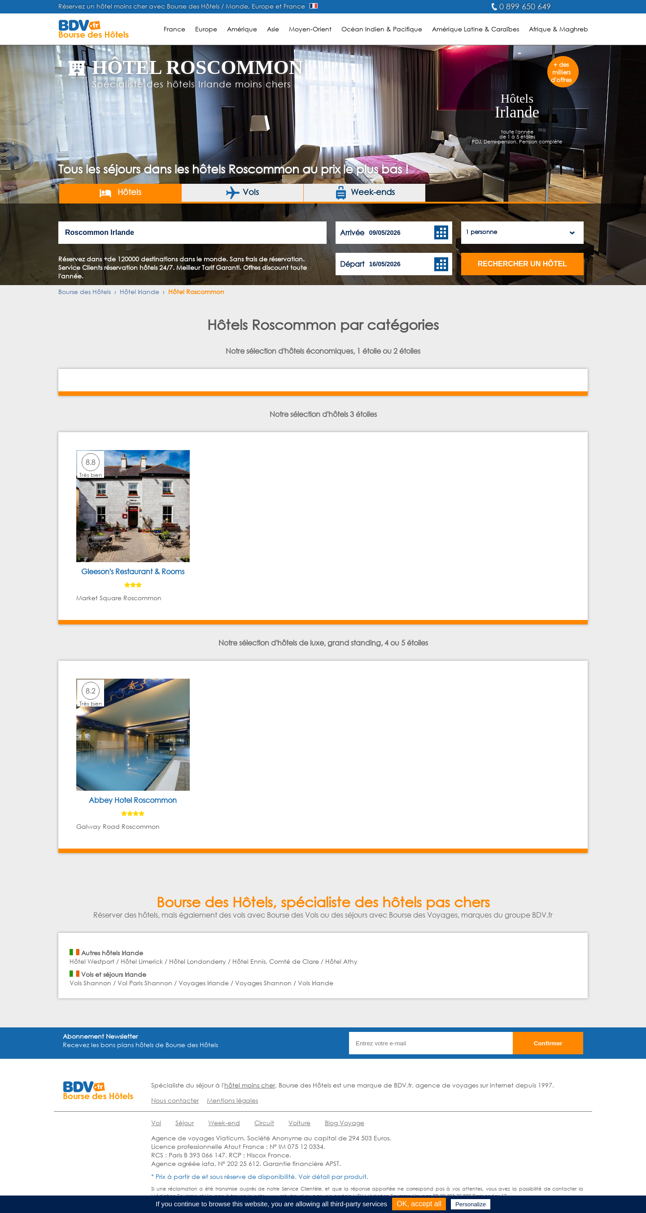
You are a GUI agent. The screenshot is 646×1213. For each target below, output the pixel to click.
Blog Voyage (344, 1122)
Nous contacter (175, 1100)
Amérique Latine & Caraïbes (475, 29)
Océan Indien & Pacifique (381, 29)
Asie (273, 29)
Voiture (299, 1122)
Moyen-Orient (310, 29)
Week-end (224, 1122)
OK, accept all (419, 1204)
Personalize (470, 1204)
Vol (156, 1122)
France (174, 29)
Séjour (184, 1122)
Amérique (242, 29)
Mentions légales (232, 1100)
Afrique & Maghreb (558, 29)
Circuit (264, 1122)
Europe (206, 29)
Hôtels (120, 192)
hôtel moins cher (249, 1085)
